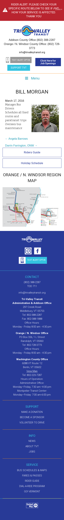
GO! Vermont (32, 491)
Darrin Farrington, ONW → (21, 145)
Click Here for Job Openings (48, 62)
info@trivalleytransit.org (32, 52)
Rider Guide (32, 480)
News (32, 441)
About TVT (32, 446)
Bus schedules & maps (32, 470)
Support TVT (19, 67)
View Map (32, 371)
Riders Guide (32, 152)
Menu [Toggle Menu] (31, 78)
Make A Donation (32, 412)
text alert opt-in (21, 60)
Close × (58, 10)
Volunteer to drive (32, 422)
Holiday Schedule (32, 163)
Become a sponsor (32, 417)
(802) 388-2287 (32, 282)
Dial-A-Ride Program (32, 486)
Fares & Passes (32, 475)
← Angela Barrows (16, 138)
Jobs (32, 451)
